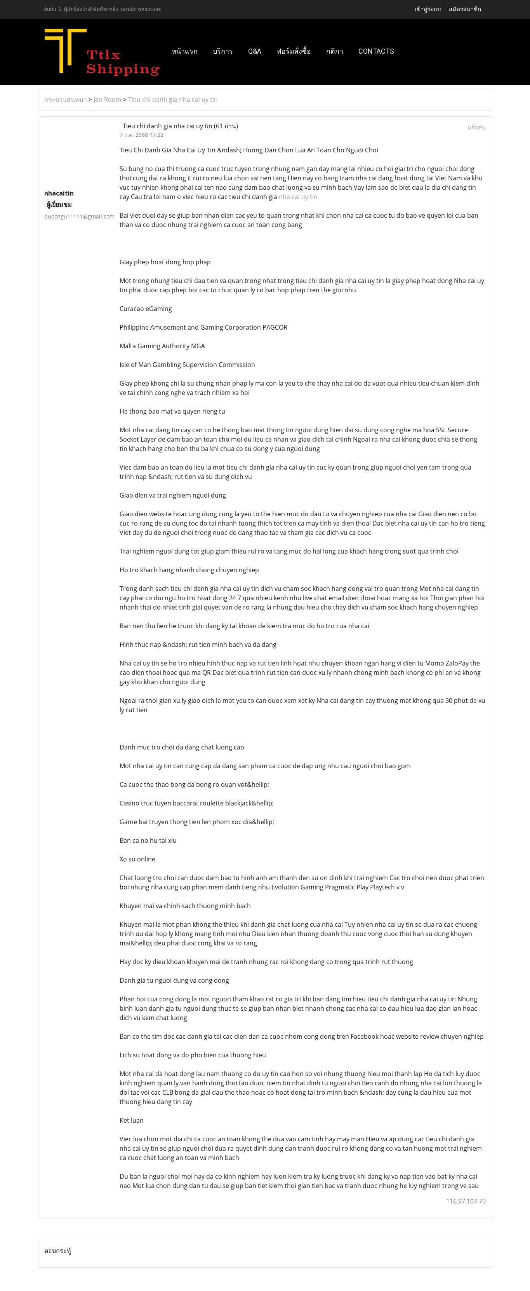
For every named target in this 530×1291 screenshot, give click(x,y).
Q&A (254, 51)
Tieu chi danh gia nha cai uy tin (173, 99)
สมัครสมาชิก (465, 9)
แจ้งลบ (476, 127)
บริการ (223, 51)
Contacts (376, 51)
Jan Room (108, 99)
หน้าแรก (185, 51)
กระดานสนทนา (65, 99)
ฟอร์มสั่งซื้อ (293, 51)
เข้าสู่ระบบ (428, 9)
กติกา (334, 51)
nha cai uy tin (298, 196)
